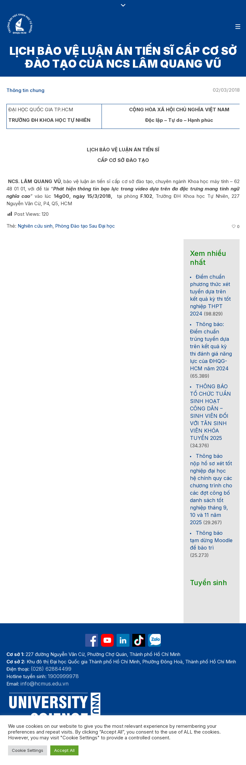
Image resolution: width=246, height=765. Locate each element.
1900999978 (63, 676)
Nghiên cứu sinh (35, 226)
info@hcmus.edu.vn (44, 683)
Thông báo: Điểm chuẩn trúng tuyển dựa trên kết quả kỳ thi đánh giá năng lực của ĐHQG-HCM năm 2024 (211, 346)
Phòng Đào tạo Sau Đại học (85, 226)
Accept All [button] (64, 750)
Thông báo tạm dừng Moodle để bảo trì (211, 540)
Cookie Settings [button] (27, 750)
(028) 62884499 (51, 669)
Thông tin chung (25, 90)
